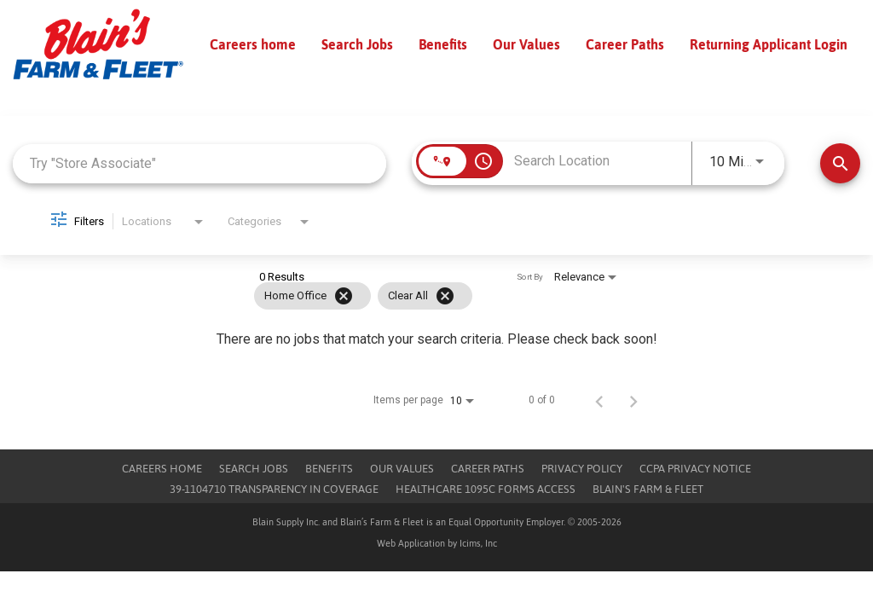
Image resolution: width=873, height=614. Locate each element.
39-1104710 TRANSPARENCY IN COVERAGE (274, 489)
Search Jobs (357, 45)
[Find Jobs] (840, 163)
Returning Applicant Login (768, 45)
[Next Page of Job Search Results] (633, 400)
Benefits (443, 45)
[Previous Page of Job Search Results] (599, 400)
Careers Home (162, 468)
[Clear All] (445, 296)
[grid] (404, 296)
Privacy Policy (581, 468)
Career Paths (625, 45)
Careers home (253, 45)
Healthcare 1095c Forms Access (485, 489)
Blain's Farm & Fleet (648, 489)
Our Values (526, 45)
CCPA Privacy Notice (695, 468)
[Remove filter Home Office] (344, 296)
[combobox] (199, 163)
